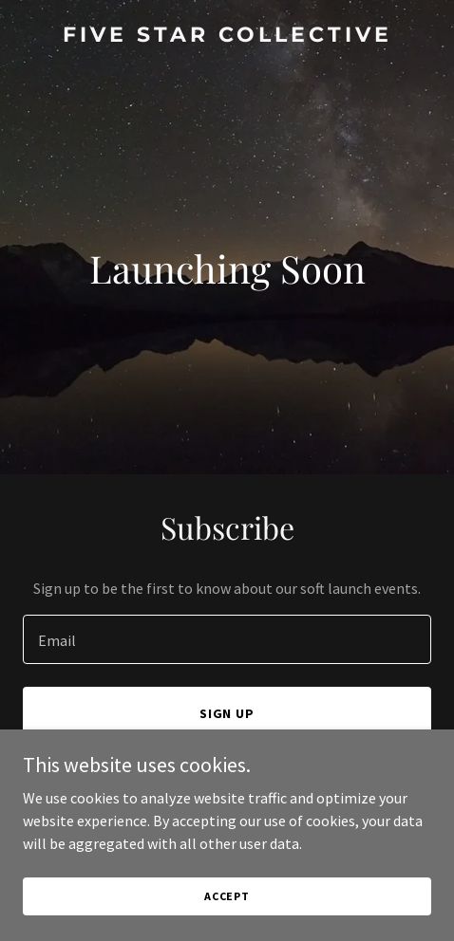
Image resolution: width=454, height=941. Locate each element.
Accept (227, 896)
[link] (227, 36)
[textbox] (227, 639)
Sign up (227, 713)
